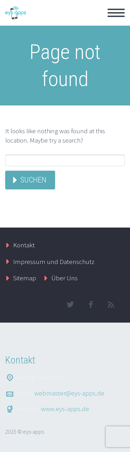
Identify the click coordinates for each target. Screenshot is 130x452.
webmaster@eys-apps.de (69, 393)
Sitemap (24, 278)
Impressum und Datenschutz (53, 261)
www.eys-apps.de (65, 408)
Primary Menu (116, 12)
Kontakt (24, 245)
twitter (70, 304)
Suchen (33, 180)
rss (111, 304)
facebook (90, 304)
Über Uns (64, 278)
